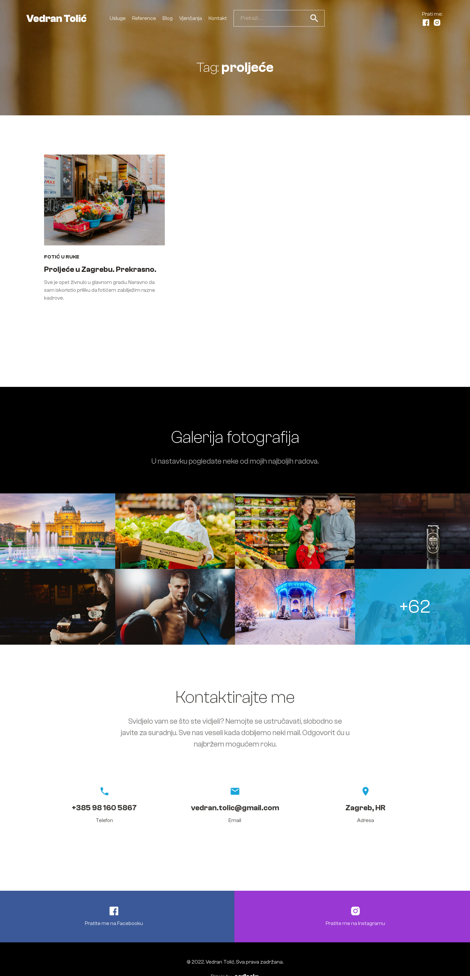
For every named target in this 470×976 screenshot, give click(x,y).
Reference (144, 18)
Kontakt (218, 18)
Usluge (118, 18)
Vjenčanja (190, 18)
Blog (168, 18)
